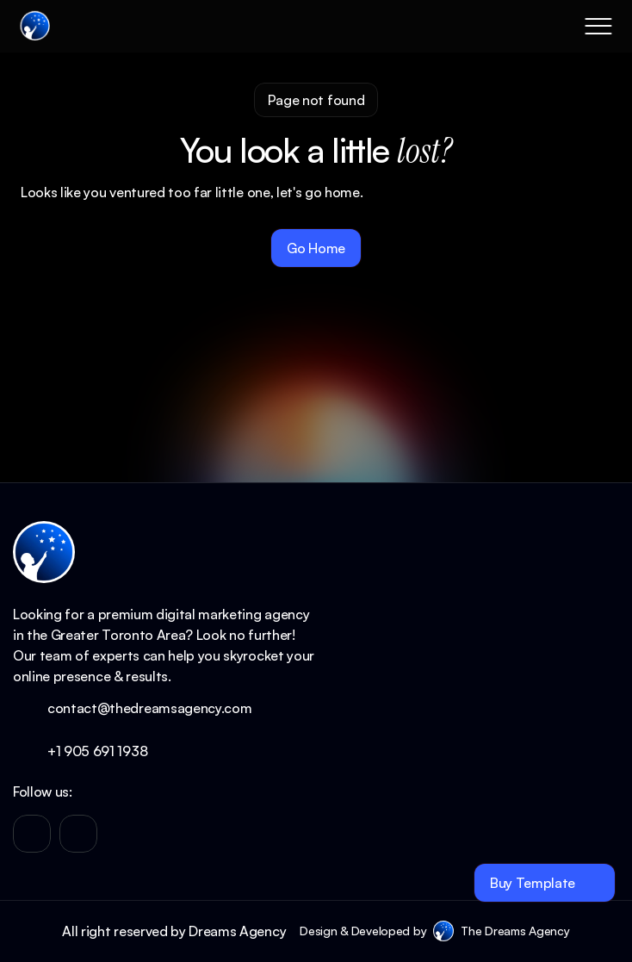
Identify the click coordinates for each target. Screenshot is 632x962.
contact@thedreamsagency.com (149, 708)
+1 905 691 (82, 751)
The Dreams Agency (515, 930)
